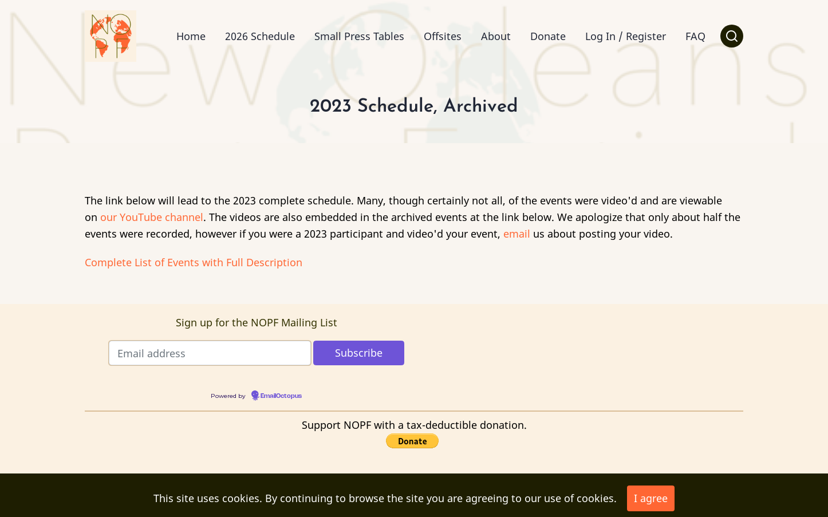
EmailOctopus (281, 396)
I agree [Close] (651, 498)
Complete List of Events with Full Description (193, 262)
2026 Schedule (260, 36)
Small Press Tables (359, 36)
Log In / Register (625, 36)
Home (191, 36)
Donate (548, 36)
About (496, 36)
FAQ (695, 36)
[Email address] (210, 353)
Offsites (443, 36)
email (516, 233)
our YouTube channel (151, 217)
